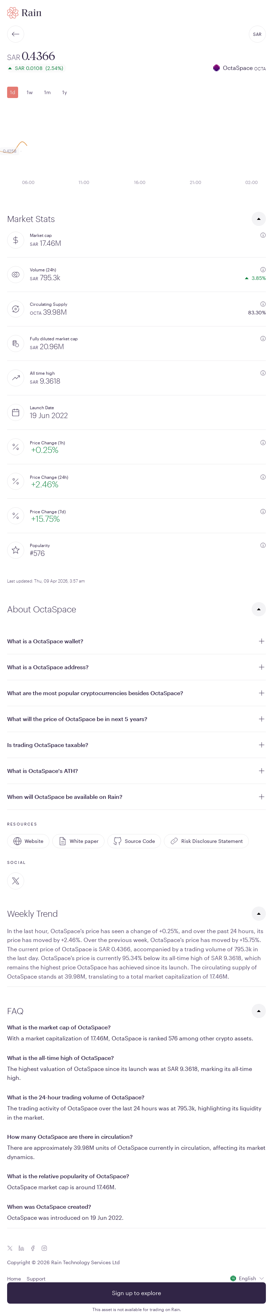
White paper (78, 841)
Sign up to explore (136, 1292)
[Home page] (24, 12)
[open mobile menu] (261, 12)
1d (12, 92)
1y (64, 92)
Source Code (134, 841)
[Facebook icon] (33, 1248)
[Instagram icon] (44, 1248)
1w (30, 92)
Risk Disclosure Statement (206, 841)
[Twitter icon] (10, 1248)
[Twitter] (15, 880)
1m (47, 92)
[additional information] (263, 235)
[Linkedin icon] (21, 1248)
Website (28, 841)
